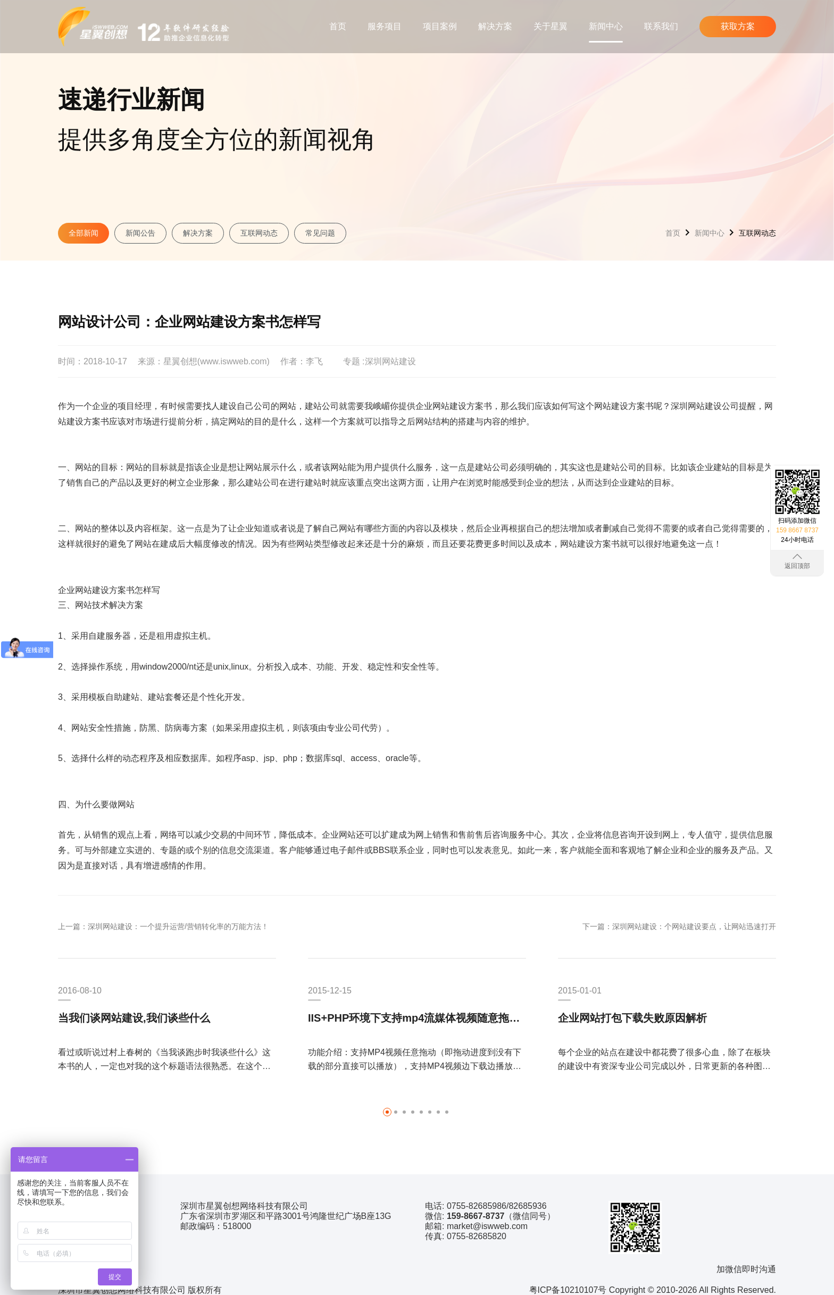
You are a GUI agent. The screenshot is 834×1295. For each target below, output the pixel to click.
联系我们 (661, 26)
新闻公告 (140, 233)
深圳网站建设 (390, 361)
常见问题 (320, 233)
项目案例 (440, 26)
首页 (337, 26)
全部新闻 (83, 233)
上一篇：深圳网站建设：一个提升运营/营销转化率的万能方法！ (163, 926)
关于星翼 (550, 26)
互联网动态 (259, 233)
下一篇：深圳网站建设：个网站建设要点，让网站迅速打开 (679, 926)
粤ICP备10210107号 (568, 1289)
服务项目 (385, 26)
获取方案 (738, 26)
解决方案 (495, 26)
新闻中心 (606, 26)
